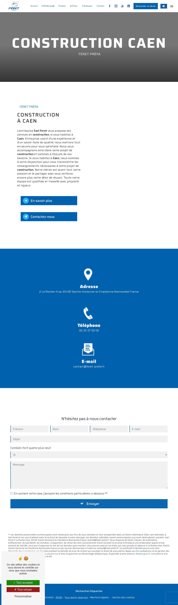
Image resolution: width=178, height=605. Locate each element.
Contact (100, 5)
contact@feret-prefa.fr (88, 362)
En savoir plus (37, 201)
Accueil (34, 5)
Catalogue (87, 5)
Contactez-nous (39, 217)
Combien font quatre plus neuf (30, 444)
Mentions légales (99, 597)
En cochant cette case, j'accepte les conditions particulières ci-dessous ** (60, 490)
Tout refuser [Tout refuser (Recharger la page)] (23, 589)
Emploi (62, 5)
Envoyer (93, 499)
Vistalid (49, 597)
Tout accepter (23, 582)
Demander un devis (145, 6)
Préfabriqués (48, 5)
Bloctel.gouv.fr (143, 550)
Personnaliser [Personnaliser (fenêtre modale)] (23, 596)
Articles (74, 5)
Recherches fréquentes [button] (89, 591)
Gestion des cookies (123, 597)
